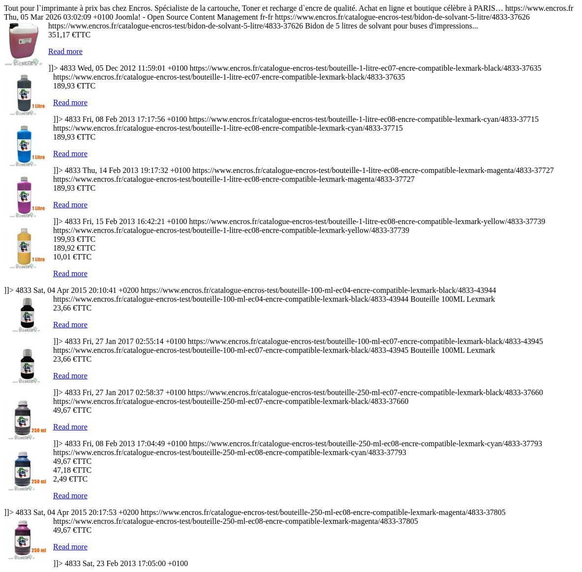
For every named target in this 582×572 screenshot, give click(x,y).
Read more (65, 51)
